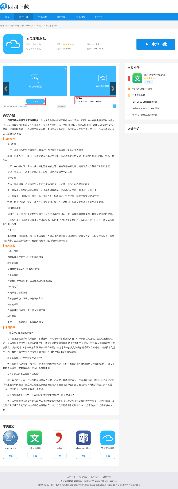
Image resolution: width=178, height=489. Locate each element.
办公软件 (40, 25)
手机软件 (42, 17)
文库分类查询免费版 (154, 74)
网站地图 (83, 477)
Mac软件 (30, 25)
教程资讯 (61, 17)
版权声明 (107, 477)
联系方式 (95, 477)
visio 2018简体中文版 (142, 89)
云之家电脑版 (138, 95)
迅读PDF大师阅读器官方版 (144, 115)
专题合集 (80, 17)
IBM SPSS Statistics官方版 (144, 102)
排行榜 (98, 17)
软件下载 (23, 17)
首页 (7, 17)
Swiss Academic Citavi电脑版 (145, 108)
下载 (148, 82)
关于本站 (71, 477)
